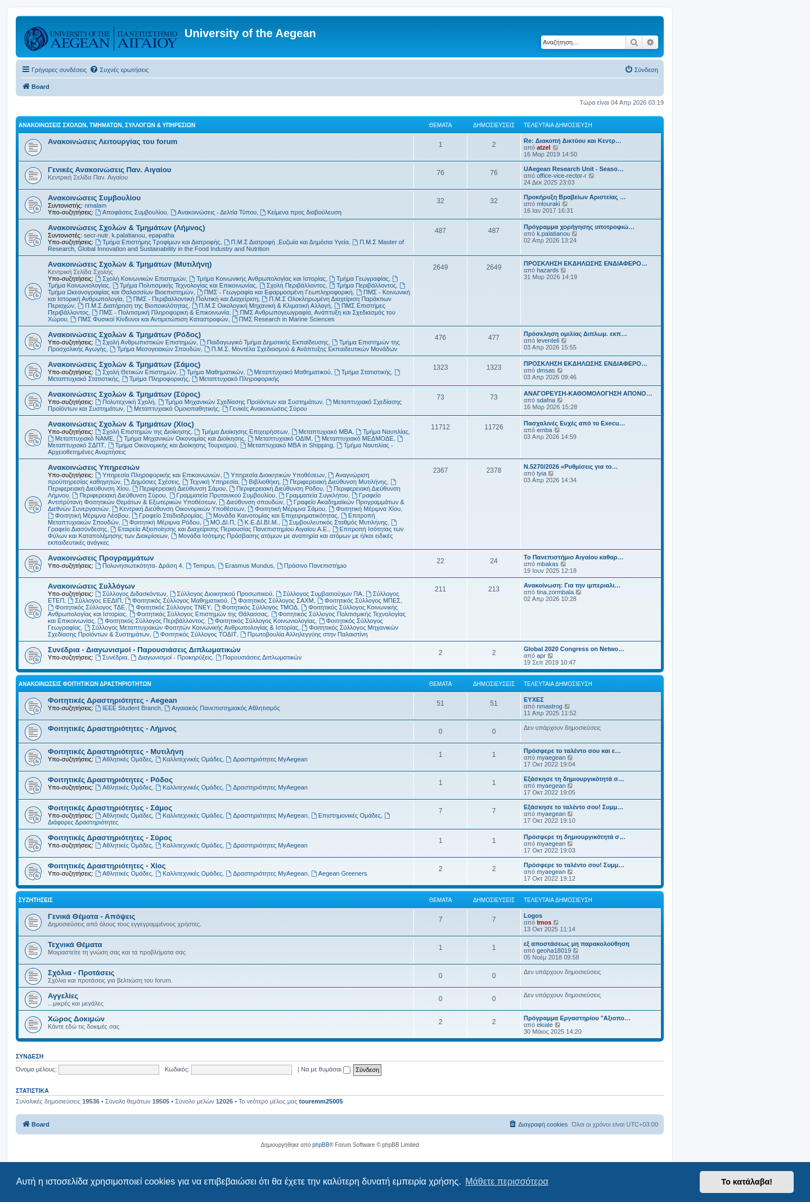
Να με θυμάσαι (325, 1069)
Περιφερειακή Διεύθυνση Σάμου (179, 488)
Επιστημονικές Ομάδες (346, 815)
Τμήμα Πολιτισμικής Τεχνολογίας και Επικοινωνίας (184, 285)
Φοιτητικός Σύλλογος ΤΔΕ (86, 607)
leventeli (548, 340)
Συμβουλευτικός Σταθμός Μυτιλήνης (335, 522)
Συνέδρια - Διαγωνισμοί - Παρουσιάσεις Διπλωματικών (144, 649)
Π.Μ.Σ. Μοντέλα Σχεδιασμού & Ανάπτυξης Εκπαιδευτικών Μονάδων (300, 349)
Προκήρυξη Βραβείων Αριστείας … (575, 197)
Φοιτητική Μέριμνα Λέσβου (88, 515)
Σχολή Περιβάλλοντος (292, 285)
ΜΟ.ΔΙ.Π (218, 522)
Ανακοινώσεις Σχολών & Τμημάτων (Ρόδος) (124, 334)
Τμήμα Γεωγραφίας (359, 278)
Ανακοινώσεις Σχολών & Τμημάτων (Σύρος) (124, 394)
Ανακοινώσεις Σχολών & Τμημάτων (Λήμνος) (126, 227)
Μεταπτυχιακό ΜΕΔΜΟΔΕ (354, 438)
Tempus (200, 565)
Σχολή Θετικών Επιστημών (135, 372)
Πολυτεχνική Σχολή (124, 401)
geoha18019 (554, 950)
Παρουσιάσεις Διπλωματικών (258, 657)
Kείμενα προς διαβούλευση (300, 212)
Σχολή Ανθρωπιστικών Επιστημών (145, 342)
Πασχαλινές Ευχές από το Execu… (575, 423)
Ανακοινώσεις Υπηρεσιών (94, 467)
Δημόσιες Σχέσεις (151, 481)
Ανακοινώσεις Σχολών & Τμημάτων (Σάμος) (124, 364)
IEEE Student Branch (128, 708)
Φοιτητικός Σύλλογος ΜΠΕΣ (358, 600)
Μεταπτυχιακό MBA (321, 431)
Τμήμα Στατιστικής (362, 372)
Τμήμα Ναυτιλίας (382, 431)
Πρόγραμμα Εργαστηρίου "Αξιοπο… (577, 1018)
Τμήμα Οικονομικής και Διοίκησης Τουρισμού (172, 445)
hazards (548, 270)
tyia (541, 473)
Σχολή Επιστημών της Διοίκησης (143, 431)
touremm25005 (321, 1101)
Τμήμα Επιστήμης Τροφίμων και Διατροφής (157, 242)
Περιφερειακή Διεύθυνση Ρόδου (276, 488)
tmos (544, 922)
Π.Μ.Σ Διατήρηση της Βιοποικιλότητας (133, 305)
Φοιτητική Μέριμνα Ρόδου (161, 522)
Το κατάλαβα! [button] (746, 1181)
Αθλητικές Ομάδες (123, 759)
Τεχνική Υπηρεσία (210, 481)
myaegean (551, 757)
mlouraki (548, 203)
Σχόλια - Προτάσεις (81, 972)
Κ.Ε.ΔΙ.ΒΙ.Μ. (257, 522)
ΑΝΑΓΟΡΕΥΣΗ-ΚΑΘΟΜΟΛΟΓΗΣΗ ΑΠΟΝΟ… (588, 393)
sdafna (546, 400)
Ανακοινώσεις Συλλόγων (91, 586)
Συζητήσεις (36, 900)
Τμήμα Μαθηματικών (211, 372)
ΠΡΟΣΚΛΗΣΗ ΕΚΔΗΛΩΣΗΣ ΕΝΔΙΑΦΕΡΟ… (585, 263)
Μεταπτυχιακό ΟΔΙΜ (279, 438)
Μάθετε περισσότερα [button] (506, 1181)
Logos (533, 915)
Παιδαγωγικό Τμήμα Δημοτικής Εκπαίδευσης (264, 342)
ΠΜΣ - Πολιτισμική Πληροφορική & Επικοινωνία (160, 312)
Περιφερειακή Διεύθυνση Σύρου (119, 495)
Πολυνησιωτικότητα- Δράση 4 (138, 565)
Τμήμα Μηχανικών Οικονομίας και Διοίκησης (180, 438)
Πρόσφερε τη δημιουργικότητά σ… (575, 836)
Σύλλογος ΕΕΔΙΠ (95, 600)
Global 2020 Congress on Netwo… (574, 648)
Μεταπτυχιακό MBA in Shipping (286, 445)
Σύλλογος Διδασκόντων (130, 593)
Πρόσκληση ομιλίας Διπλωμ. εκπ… (575, 333)
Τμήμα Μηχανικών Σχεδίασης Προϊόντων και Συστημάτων (240, 401)
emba (544, 430)
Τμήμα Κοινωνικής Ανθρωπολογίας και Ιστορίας (257, 278)
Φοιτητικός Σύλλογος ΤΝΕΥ (170, 607)
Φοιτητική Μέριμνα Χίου (364, 508)
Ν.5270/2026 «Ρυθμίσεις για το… (571, 466)
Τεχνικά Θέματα (75, 944)
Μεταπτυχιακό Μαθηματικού (289, 372)
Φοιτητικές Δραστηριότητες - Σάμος (110, 808)
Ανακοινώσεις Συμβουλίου (94, 198)
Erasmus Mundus (245, 565)
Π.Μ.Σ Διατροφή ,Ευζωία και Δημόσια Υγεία (286, 242)
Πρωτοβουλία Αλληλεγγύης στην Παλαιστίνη (304, 634)
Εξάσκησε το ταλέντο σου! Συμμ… (573, 807)
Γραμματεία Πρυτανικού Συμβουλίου (222, 495)
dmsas (546, 370)
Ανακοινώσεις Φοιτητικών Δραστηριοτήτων (85, 684)
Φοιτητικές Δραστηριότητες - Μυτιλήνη (115, 751)
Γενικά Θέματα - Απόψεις (92, 916)
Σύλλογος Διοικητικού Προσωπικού (221, 593)
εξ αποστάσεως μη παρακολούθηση (576, 943)
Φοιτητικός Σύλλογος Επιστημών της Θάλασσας (198, 614)
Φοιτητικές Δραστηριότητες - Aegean (112, 700)
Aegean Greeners (339, 873)
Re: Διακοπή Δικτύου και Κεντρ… (573, 140)
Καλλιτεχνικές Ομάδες (188, 759)
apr (541, 655)
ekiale (545, 1024)
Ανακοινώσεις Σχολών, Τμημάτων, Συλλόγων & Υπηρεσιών (107, 125)
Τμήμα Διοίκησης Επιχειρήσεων (240, 431)
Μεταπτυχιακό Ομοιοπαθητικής (173, 408)
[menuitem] (118, 70)
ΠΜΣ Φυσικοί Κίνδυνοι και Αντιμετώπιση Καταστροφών (149, 319)
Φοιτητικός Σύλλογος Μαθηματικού (176, 600)
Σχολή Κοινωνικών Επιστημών (140, 278)
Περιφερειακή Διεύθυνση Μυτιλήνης (334, 481)
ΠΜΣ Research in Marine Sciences (283, 319)
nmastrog (549, 706)
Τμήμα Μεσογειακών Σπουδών (155, 349)
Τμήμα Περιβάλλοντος (362, 285)
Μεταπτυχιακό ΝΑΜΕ (80, 438)
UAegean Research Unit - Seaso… (574, 168)
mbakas (548, 563)
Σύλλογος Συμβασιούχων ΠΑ (319, 593)
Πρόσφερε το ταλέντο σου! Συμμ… (574, 865)
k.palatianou (128, 235)
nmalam (95, 205)
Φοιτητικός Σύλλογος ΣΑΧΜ (272, 600)
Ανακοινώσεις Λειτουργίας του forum (113, 141)
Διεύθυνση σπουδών (251, 502)
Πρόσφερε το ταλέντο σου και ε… (572, 750)
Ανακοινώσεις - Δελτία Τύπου (213, 212)
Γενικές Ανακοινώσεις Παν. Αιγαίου (109, 169)
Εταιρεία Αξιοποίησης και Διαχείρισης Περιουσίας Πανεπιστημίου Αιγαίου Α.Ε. (220, 529)
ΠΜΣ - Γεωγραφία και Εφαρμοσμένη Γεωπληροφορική (275, 292)
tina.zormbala (555, 592)
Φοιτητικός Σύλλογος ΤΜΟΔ (256, 607)
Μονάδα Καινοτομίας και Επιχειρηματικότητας (272, 515)
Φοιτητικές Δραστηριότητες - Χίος (107, 866)
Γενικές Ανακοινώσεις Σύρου (264, 408)
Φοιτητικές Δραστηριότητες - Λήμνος (112, 728)
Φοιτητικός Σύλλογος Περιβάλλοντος (150, 620)
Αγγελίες (63, 996)
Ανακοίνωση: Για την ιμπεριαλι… (572, 585)
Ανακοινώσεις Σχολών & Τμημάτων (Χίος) (121, 424)
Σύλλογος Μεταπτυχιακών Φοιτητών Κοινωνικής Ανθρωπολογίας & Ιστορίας (191, 627)
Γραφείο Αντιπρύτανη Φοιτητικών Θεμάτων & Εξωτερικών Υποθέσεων (214, 498)
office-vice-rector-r (561, 175)
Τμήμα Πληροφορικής (155, 378)
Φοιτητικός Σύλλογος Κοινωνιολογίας (262, 620)
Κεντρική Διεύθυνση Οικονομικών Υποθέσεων (178, 508)
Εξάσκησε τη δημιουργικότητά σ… (574, 778)
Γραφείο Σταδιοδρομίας (167, 515)
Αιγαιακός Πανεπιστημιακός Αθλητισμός (222, 708)
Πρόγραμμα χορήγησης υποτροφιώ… (579, 226)
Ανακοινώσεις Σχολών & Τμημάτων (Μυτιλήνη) (130, 264)
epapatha (161, 235)
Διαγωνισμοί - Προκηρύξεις (171, 657)
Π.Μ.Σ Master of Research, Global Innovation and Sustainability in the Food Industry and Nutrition (226, 245)
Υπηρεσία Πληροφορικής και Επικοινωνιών (157, 475)
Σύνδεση (29, 1056)
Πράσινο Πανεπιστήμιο (311, 565)
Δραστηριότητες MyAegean (266, 759)
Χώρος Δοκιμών (76, 1019)
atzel (543, 147)
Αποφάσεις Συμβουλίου (130, 212)
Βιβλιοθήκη (260, 481)
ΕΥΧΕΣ (534, 699)
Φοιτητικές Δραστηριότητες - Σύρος (110, 837)
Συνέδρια (111, 657)
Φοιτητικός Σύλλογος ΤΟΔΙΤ (195, 634)
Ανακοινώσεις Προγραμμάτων (101, 558)
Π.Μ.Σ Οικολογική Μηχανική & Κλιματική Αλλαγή (261, 305)
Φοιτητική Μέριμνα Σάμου (286, 508)
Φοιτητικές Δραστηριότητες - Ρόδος (110, 779)
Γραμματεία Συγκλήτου (313, 495)
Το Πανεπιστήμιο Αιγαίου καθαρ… (574, 557)
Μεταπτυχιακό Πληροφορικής (235, 378)
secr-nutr (96, 235)
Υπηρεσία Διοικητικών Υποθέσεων (274, 475)
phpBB (320, 1145)
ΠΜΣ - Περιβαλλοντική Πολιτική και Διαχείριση (192, 298)
